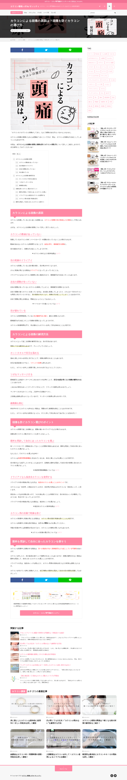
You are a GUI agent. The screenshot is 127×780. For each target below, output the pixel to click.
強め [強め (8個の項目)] (101, 97)
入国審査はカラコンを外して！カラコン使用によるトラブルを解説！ (63, 755)
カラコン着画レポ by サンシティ (31, 775)
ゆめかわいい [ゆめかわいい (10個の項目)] (92, 62)
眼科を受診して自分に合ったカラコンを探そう (28, 202)
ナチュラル (32, 12)
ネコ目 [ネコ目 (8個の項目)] (113, 80)
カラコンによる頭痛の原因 (22, 159)
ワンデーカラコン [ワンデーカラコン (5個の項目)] (93, 93)
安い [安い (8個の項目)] (96, 97)
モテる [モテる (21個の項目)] (103, 88)
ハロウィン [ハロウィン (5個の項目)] (91, 84)
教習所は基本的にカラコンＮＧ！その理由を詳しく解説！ (99, 755)
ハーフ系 (46, 12)
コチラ (58, 253)
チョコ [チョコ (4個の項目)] (98, 71)
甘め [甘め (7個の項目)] (113, 97)
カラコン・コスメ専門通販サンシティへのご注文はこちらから (63, 1)
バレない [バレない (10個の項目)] (107, 84)
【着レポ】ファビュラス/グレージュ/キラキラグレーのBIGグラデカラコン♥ (107, 171)
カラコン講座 (24, 30)
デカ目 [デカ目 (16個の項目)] (110, 71)
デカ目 (39, 12)
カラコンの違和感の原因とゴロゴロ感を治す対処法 (38, 654)
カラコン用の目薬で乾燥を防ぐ (26, 199)
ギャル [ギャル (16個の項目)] (98, 67)
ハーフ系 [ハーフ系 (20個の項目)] (99, 84)
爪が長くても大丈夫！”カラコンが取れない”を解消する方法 (40, 643)
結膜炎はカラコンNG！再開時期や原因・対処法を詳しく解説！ (26, 755)
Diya (25, 12)
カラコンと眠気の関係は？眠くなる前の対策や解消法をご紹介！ (99, 721)
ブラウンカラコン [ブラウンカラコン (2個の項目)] (93, 88)
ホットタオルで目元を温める (26, 179)
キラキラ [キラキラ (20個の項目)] (90, 67)
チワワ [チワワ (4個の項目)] (104, 71)
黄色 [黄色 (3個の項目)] (89, 110)
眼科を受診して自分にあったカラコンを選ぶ (30, 192)
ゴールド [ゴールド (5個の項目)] (90, 71)
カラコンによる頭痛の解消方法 (24, 175)
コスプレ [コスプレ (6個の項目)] (110, 67)
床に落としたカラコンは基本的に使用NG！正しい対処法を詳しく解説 (25, 721)
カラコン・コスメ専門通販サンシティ (46, 613)
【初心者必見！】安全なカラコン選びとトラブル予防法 (39, 676)
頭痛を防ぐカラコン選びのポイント (25, 189)
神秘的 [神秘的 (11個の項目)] (96, 102)
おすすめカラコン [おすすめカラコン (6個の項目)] (93, 58)
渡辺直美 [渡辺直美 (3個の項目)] (107, 97)
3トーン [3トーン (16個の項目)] (90, 54)
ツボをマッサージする (24, 182)
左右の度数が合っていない (25, 169)
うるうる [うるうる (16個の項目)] (111, 54)
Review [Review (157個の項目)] (97, 54)
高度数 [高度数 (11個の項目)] (103, 106)
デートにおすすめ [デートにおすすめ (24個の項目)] (93, 75)
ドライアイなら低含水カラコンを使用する (30, 195)
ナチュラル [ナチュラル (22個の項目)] (104, 75)
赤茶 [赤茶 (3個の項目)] (111, 102)
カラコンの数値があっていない (26, 162)
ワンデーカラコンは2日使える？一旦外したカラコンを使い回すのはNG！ (45, 665)
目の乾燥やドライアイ (24, 166)
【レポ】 (53, 12)
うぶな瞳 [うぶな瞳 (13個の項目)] (104, 54)
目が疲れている (22, 172)
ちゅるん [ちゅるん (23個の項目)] (109, 58)
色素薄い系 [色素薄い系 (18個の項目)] (104, 102)
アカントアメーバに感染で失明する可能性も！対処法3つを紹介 (42, 633)
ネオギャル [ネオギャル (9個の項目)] (105, 80)
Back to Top (63, 769)
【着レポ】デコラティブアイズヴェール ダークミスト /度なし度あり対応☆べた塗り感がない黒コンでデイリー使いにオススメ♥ (108, 132)
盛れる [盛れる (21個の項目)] (90, 102)
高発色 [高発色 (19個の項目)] (109, 106)
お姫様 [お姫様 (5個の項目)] (103, 58)
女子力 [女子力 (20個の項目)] (90, 97)
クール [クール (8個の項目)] (104, 67)
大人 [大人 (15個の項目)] (102, 93)
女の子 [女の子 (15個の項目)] (108, 93)
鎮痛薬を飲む (21, 185)
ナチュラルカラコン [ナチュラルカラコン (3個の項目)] (94, 80)
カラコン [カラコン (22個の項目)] (100, 62)
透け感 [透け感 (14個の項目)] (90, 106)
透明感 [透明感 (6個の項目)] (96, 106)
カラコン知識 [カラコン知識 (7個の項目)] (109, 62)
